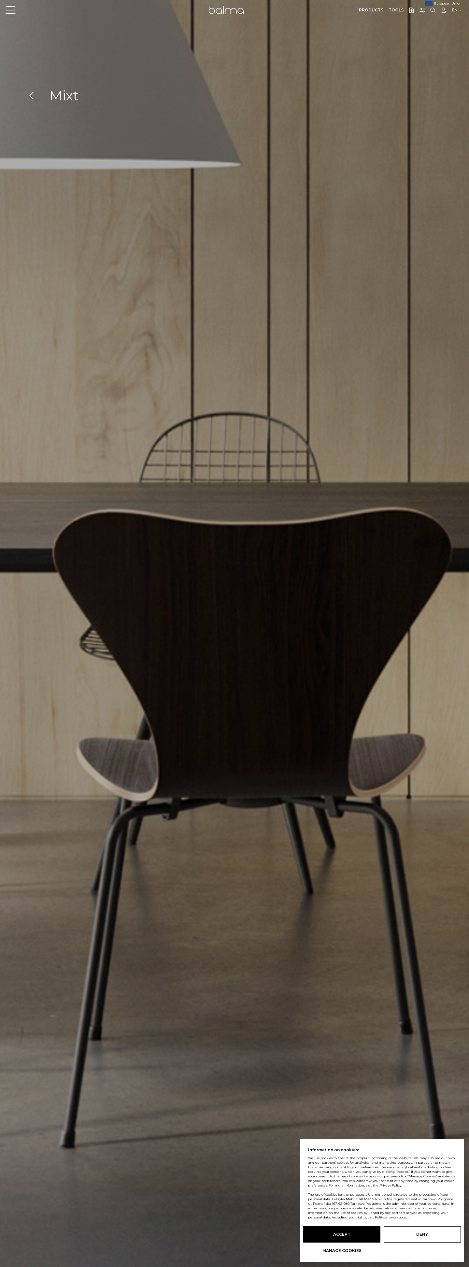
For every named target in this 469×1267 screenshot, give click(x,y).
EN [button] (455, 9)
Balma (226, 9)
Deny (422, 1234)
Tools (396, 9)
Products (371, 9)
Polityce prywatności (391, 1217)
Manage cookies (342, 1250)
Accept (341, 1234)
